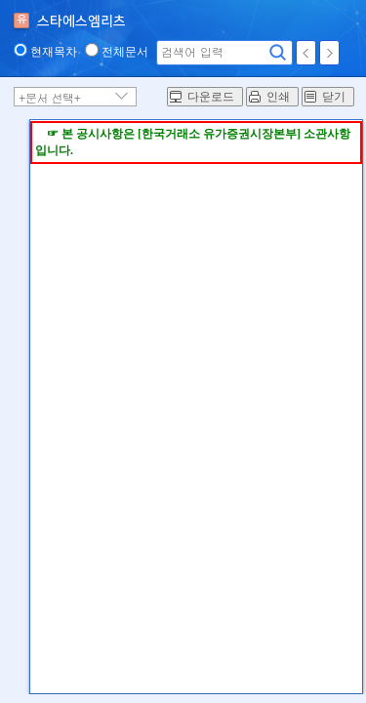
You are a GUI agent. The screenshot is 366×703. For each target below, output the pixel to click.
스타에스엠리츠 (81, 21)
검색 (278, 53)
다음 (329, 52)
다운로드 (210, 96)
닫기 (334, 96)
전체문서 (125, 52)
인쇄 (278, 96)
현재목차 (53, 52)
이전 (306, 52)
